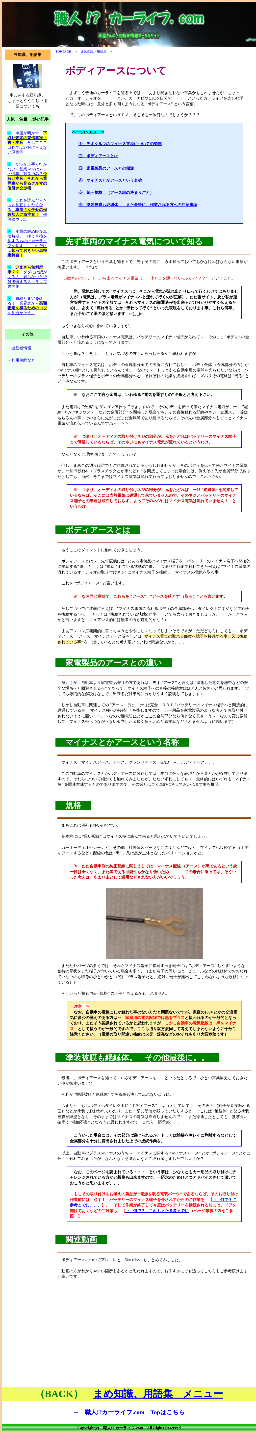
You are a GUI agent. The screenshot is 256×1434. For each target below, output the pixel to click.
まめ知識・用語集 (93, 51)
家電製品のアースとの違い (113, 662)
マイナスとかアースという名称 (122, 742)
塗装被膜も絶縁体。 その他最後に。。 (137, 1057)
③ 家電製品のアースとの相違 (106, 168)
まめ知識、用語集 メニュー (158, 1393)
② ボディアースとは (98, 156)
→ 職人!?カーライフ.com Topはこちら (129, 1412)
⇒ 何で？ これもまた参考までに (157, 1211)
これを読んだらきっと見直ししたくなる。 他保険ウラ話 (27, 209)
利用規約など (23, 360)
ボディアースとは (97, 529)
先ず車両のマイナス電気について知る (134, 241)
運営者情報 (21, 348)
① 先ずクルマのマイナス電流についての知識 (120, 144)
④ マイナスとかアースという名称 (110, 180)
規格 (73, 805)
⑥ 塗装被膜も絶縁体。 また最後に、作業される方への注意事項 (137, 205)
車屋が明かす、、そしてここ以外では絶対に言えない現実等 (27, 142)
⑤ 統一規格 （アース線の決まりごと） (116, 192)
